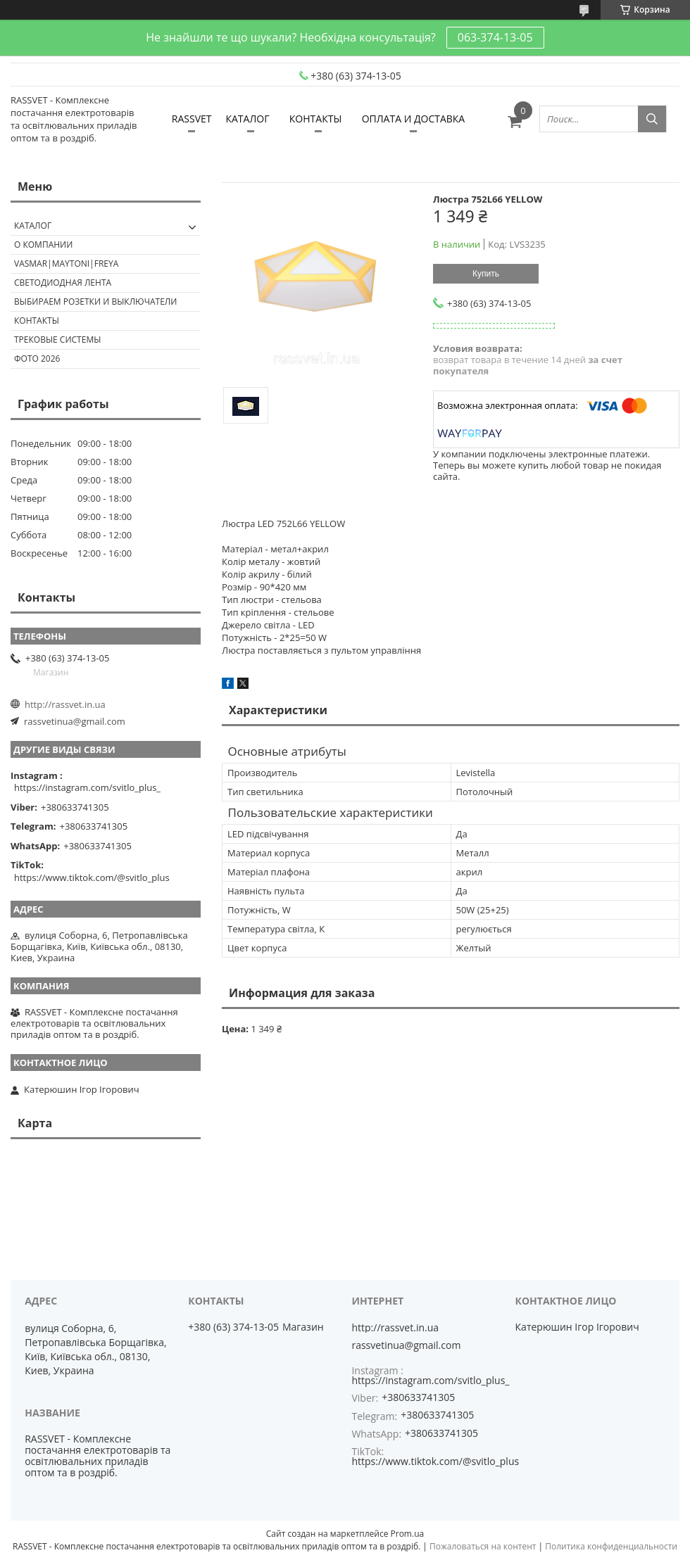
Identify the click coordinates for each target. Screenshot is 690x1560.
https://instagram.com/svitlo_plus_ (87, 787)
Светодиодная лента (62, 282)
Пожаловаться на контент (482, 1546)
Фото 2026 (37, 358)
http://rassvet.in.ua (65, 704)
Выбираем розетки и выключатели (95, 301)
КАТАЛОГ (247, 118)
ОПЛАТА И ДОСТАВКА (413, 118)
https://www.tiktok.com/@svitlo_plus (92, 877)
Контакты (36, 320)
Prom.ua (408, 1534)
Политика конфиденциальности (611, 1546)
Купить (485, 274)
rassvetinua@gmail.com (74, 721)
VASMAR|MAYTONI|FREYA (66, 263)
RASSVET (192, 118)
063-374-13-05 (495, 37)
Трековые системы (57, 339)
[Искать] (652, 119)
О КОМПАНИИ (43, 245)
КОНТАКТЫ (315, 118)
